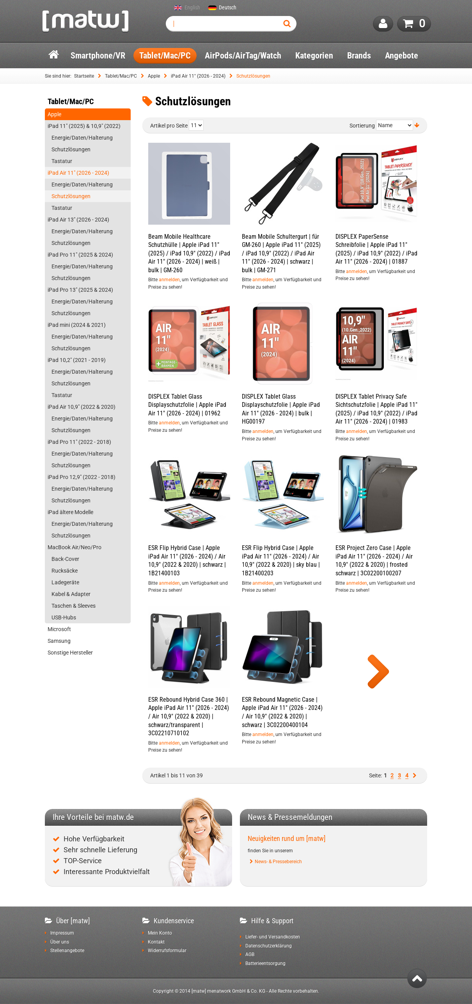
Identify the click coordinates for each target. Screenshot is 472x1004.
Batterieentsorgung (265, 963)
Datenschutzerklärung (268, 946)
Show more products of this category (378, 673)
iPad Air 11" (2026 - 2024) (198, 76)
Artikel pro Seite (169, 125)
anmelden (169, 279)
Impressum (62, 933)
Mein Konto (160, 933)
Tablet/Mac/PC (121, 76)
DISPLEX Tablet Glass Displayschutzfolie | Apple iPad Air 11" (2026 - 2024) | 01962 (187, 405)
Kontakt (156, 942)
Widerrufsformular (167, 950)
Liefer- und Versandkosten (272, 937)
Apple (154, 76)
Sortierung (362, 125)
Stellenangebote (67, 950)
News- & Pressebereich (278, 861)
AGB (249, 954)
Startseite (84, 76)
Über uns (59, 942)
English (192, 7)
